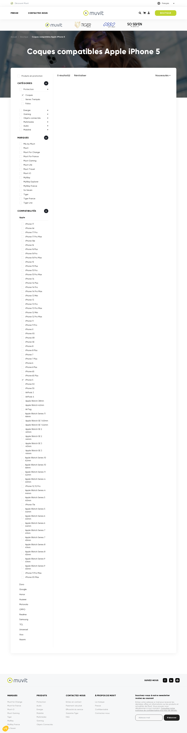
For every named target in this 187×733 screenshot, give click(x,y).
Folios (27, 103)
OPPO (21, 597)
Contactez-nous (38, 13)
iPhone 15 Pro (31, 269)
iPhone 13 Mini (31, 295)
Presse (14, 13)
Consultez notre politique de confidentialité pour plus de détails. (156, 695)
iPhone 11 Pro (30, 324)
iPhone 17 (29, 223)
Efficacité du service (74, 695)
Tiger (25, 193)
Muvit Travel (28, 168)
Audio (25, 125)
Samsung (22, 607)
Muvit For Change (31, 151)
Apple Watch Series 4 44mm (34, 479)
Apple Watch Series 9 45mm (34, 554)
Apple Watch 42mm (34, 404)
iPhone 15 (29, 261)
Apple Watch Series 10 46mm (34, 453)
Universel (22, 617)
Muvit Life (27, 164)
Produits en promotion (31, 75)
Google (22, 577)
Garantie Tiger (72, 699)
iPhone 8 (28, 345)
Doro (20, 572)
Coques (28, 94)
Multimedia (28, 121)
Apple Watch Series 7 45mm (34, 526)
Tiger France (28, 198)
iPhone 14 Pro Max (33, 290)
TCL (20, 612)
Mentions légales (103, 728)
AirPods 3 (29, 391)
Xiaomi (21, 627)
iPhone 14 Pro (31, 286)
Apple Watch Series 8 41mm (34, 533)
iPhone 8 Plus (30, 349)
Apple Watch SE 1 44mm (36, 424)
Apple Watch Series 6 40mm (34, 505)
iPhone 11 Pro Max (33, 560)
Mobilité (26, 129)
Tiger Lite (27, 202)
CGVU (119, 728)
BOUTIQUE (165, 13)
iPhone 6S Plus (31, 375)
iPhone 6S (29, 370)
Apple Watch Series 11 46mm (34, 414)
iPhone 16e (29, 240)
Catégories (23, 82)
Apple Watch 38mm (34, 400)
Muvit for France (14, 691)
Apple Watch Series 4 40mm (34, 468)
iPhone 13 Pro (31, 303)
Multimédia (41, 702)
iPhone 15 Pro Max (33, 273)
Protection (28, 88)
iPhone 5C (29, 383)
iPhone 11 (29, 320)
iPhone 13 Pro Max (33, 307)
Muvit (25, 147)
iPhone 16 (29, 244)
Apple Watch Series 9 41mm (34, 547)
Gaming (26, 113)
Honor (21, 582)
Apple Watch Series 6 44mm (34, 512)
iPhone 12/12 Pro (32, 473)
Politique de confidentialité (139, 728)
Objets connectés (31, 117)
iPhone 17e (29, 492)
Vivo (20, 622)
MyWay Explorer (30, 181)
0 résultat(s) (63, 75)
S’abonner (171, 703)
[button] (5, 728)
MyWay (26, 177)
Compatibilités (25, 210)
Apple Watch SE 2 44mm (36, 432)
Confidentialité (101, 695)
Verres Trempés (32, 98)
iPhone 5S (29, 387)
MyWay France (29, 185)
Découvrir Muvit (20, 3)
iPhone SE (29, 341)
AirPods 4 (29, 396)
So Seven (27, 189)
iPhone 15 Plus (31, 265)
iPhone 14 (29, 278)
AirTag (28, 408)
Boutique (24, 37)
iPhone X (28, 328)
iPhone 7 (28, 354)
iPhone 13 (29, 299)
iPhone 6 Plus (30, 366)
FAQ (67, 702)
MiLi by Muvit (28, 143)
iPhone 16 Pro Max (33, 257)
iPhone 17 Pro (31, 231)
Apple (21, 216)
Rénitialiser (80, 75)
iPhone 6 (28, 362)
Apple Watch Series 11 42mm (34, 461)
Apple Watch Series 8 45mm (34, 540)
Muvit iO (26, 172)
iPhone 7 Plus (30, 358)
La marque (99, 687)
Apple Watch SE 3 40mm (36, 437)
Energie (26, 109)
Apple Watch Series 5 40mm (34, 486)
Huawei (21, 587)
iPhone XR (29, 337)
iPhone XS (29, 332)
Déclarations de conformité (168, 728)
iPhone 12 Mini (31, 311)
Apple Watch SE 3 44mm (36, 441)
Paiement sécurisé (74, 691)
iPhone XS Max (31, 564)
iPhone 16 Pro (30, 252)
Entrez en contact (73, 687)
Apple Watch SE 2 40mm (36, 428)
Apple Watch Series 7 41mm (34, 519)
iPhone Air (29, 227)
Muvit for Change (14, 687)
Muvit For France (30, 156)
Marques (22, 136)
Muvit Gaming (29, 160)
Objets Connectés (45, 710)
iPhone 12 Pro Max (33, 316)
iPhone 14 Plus (31, 282)
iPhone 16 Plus (31, 248)
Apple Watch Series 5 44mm (34, 497)
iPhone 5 (28, 379)
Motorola (22, 592)
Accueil (14, 37)
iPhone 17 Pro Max (33, 236)
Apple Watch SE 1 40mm (36, 420)
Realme (22, 602)
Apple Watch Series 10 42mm (34, 446)
